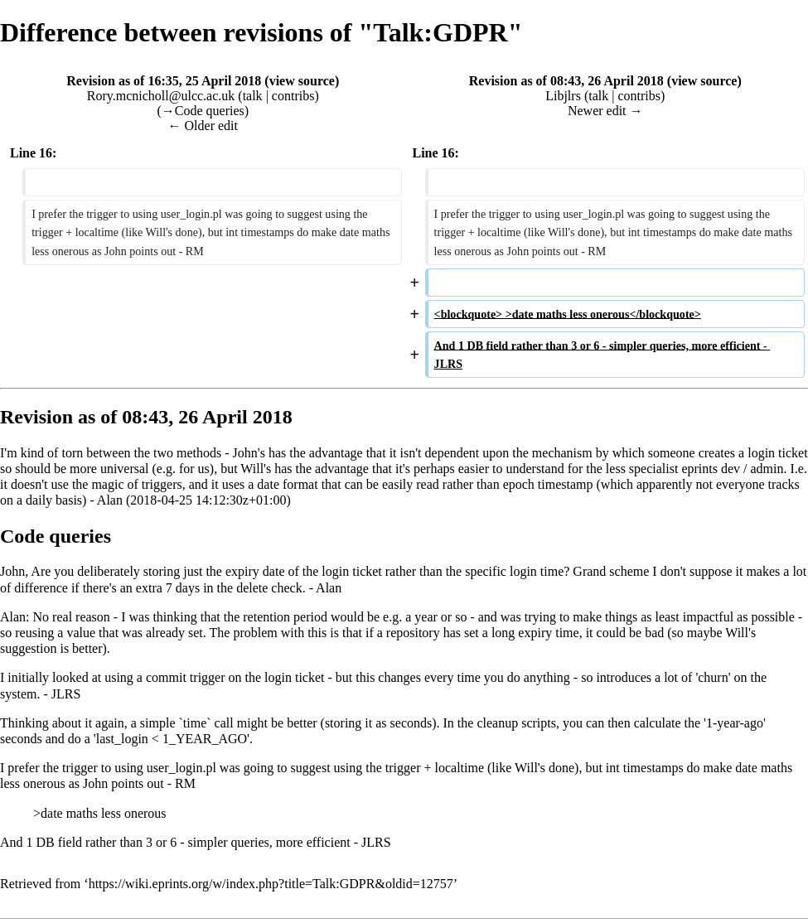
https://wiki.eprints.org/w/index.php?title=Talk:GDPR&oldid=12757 (271, 884)
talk (253, 96)
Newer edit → (605, 111)
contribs (293, 96)
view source (302, 81)
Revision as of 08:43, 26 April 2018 (566, 81)
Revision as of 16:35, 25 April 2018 (163, 81)
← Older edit (203, 125)
